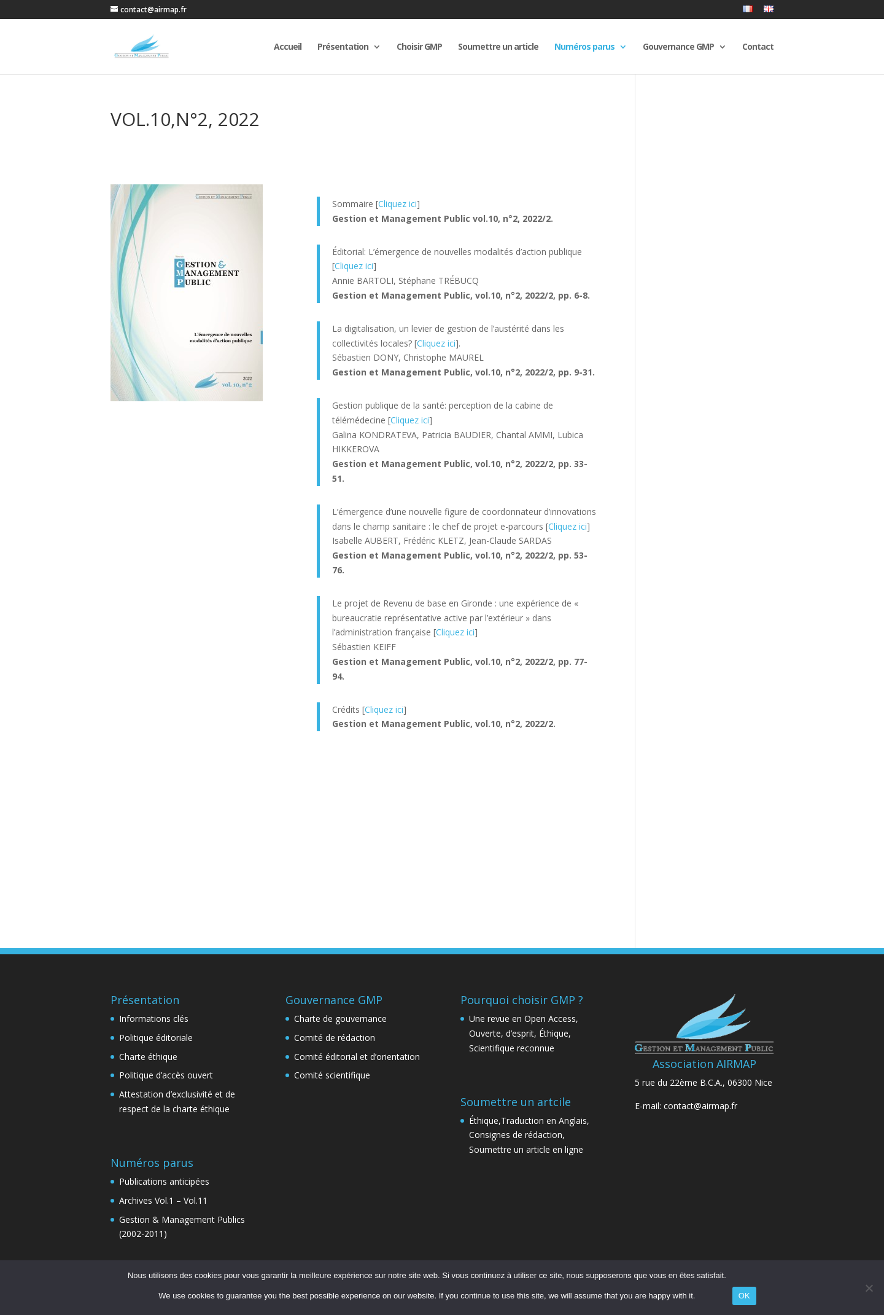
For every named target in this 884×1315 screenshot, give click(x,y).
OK (744, 1295)
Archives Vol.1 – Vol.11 (163, 1200)
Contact (758, 47)
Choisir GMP (419, 47)
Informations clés (153, 1018)
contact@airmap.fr (700, 1106)
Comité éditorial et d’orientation (357, 1056)
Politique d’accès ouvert (166, 1075)
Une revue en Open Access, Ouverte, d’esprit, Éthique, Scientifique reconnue (523, 1033)
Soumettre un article (498, 47)
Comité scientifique (332, 1075)
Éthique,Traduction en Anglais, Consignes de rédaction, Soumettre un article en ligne (529, 1135)
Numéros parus (584, 47)
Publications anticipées (164, 1181)
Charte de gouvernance (340, 1018)
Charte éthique (148, 1056)
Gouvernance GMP (678, 47)
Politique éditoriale (156, 1037)
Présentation (342, 47)
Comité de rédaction (334, 1037)
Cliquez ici (397, 204)
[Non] (869, 1288)
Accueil (287, 47)
